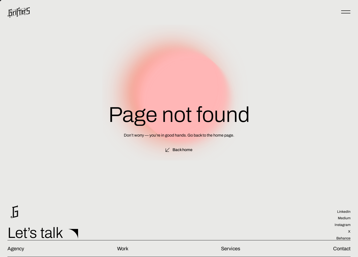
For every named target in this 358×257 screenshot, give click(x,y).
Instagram (343, 225)
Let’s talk (35, 233)
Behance (343, 238)
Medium (344, 218)
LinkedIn (344, 212)
